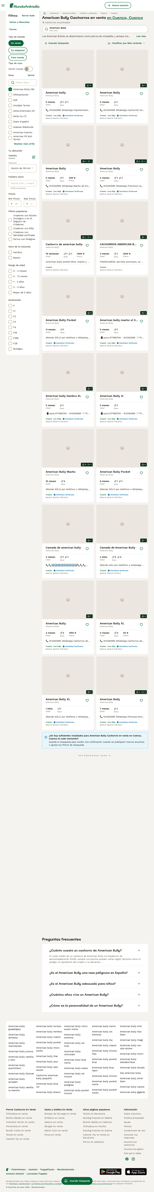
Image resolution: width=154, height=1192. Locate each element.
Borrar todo (28, 15)
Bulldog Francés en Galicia (97, 1130)
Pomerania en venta (17, 1126)
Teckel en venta (14, 1134)
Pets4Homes (18, 1169)
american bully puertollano (16, 1067)
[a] (32, 204)
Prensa (127, 1126)
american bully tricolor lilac (104, 1052)
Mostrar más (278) (24, 144)
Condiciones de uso (134, 1130)
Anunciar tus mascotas (131, 1136)
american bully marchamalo (16, 1044)
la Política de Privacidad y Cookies (46, 1184)
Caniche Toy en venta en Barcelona (96, 1136)
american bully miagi (131, 1040)
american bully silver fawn (131, 1080)
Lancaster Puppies (37, 1173)
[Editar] (34, 157)
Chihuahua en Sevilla (94, 1126)
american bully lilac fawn (131, 1033)
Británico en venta (54, 1118)
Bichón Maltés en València (97, 1122)
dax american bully (130, 1073)
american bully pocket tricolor (76, 1092)
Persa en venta (53, 1134)
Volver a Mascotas (19, 22)
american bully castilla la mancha (20, 1089)
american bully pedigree (72, 1083)
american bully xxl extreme (102, 1033)
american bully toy (102, 1040)
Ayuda (127, 1122)
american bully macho (48, 1037)
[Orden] (126, 43)
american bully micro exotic (48, 1049)
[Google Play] (111, 1171)
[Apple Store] (136, 1171)
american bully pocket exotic (104, 1091)
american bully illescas (21, 1073)
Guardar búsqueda (57, 43)
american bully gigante (132, 1092)
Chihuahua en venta (17, 1113)
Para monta (17, 57)
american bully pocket (48, 1042)
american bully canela (132, 1086)
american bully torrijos (48, 1026)
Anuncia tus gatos (133, 1149)
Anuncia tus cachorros (130, 1143)
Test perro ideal (132, 1153)
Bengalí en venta (54, 1126)
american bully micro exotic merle (76, 1028)
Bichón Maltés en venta (19, 1118)
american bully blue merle (75, 1061)
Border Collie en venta (18, 1130)
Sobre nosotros (132, 1113)
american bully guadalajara (16, 1028)
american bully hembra (49, 1031)
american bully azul (47, 1061)
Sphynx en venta (54, 1122)
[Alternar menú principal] (3, 5)
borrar (31, 75)
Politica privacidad (134, 1118)
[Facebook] (127, 1159)
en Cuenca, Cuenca (125, 18)
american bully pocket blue (104, 1061)
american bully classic (104, 1045)
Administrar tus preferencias (99, 1184)
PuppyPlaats (47, 1169)
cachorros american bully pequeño (47, 1077)
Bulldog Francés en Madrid (97, 1118)
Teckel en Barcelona (94, 1113)
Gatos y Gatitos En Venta (58, 1109)
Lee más (141, 36)
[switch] (28, 69)
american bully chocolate (72, 1053)
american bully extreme (72, 1036)
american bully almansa (16, 1036)
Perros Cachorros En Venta (21, 1109)
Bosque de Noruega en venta (60, 1113)
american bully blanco (48, 1092)
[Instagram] (133, 1159)
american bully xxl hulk (74, 1044)
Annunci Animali (15, 1173)
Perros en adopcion (93, 1142)
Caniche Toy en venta (17, 1139)
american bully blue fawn (103, 1069)
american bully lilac (47, 1056)
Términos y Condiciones (19, 1184)
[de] (17, 204)
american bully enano (76, 1068)
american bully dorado (132, 1067)
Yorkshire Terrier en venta (20, 1122)
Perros (13, 29)
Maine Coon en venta (56, 1130)
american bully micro (131, 1053)
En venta (16, 43)
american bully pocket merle (104, 1083)
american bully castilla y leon (20, 1058)
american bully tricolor (104, 1076)
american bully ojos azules (47, 1068)
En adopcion (18, 50)
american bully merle (104, 1026)
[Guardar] (87, 94)
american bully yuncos (20, 1051)
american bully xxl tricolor (74, 1075)
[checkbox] (10, 89)
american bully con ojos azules (130, 1047)
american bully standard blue (128, 1061)
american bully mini (131, 1026)
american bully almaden (16, 1080)
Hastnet (33, 1169)
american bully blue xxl (47, 1085)
